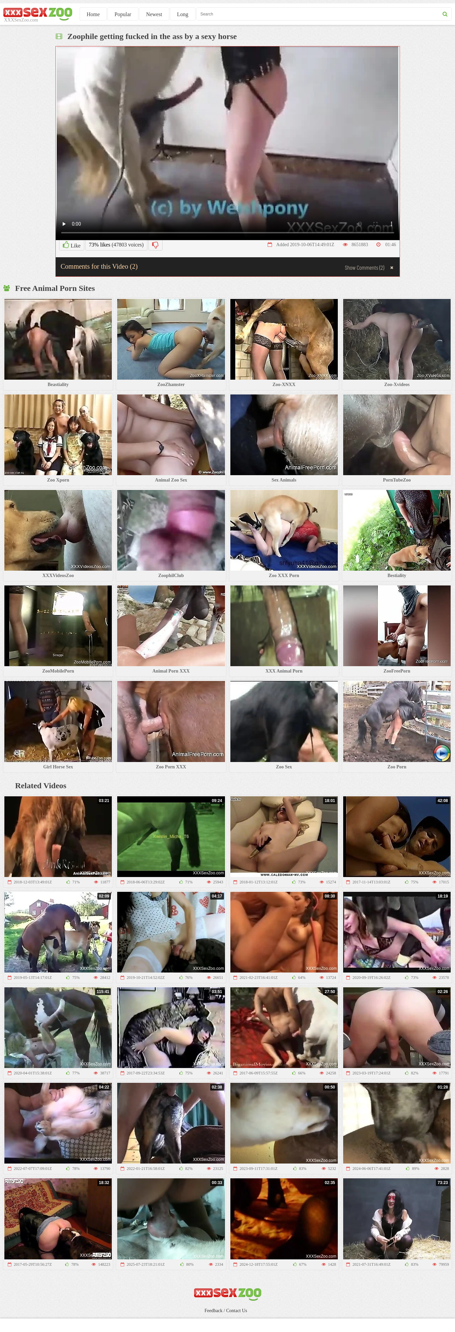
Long (182, 14)
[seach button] (445, 14)
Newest (154, 14)
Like (72, 244)
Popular (123, 14)
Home (93, 14)
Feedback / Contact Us (225, 1310)
